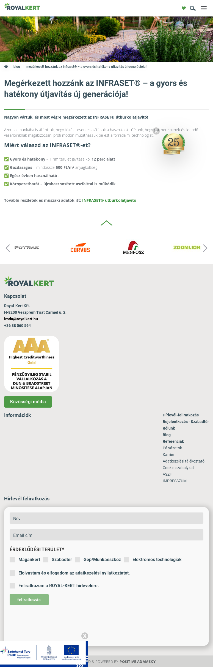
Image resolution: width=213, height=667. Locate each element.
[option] (26, 248)
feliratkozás (29, 599)
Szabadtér (57, 559)
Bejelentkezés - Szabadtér (186, 421)
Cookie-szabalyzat (178, 468)
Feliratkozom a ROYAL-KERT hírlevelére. (54, 585)
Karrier (168, 454)
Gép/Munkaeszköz (98, 559)
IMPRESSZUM (175, 481)
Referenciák (173, 441)
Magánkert (25, 559)
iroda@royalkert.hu (21, 319)
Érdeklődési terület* (37, 549)
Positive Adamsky (138, 661)
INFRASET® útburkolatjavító (109, 200)
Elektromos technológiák (153, 559)
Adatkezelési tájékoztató (183, 461)
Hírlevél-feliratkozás (181, 415)
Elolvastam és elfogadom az (70, 573)
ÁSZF (167, 474)
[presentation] (51, 621)
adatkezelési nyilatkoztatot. (102, 573)
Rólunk (169, 428)
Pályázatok (172, 448)
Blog (16, 67)
